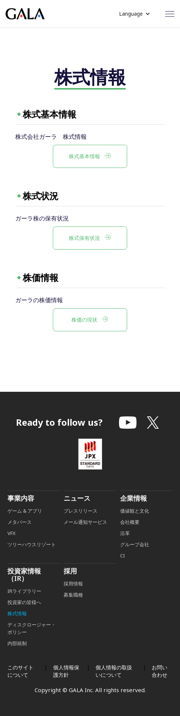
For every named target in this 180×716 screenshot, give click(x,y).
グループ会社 (134, 555)
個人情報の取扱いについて (114, 671)
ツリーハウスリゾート (31, 555)
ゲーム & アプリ (24, 521)
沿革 (125, 544)
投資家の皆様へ (24, 613)
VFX (11, 544)
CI (122, 566)
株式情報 (17, 624)
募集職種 (73, 605)
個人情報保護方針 (66, 671)
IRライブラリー (24, 601)
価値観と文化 (134, 521)
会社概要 (129, 532)
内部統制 (17, 654)
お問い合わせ (159, 671)
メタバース (19, 532)
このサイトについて (20, 671)
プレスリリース (80, 521)
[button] (135, 14)
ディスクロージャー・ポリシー (31, 639)
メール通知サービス (85, 532)
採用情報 (74, 594)
